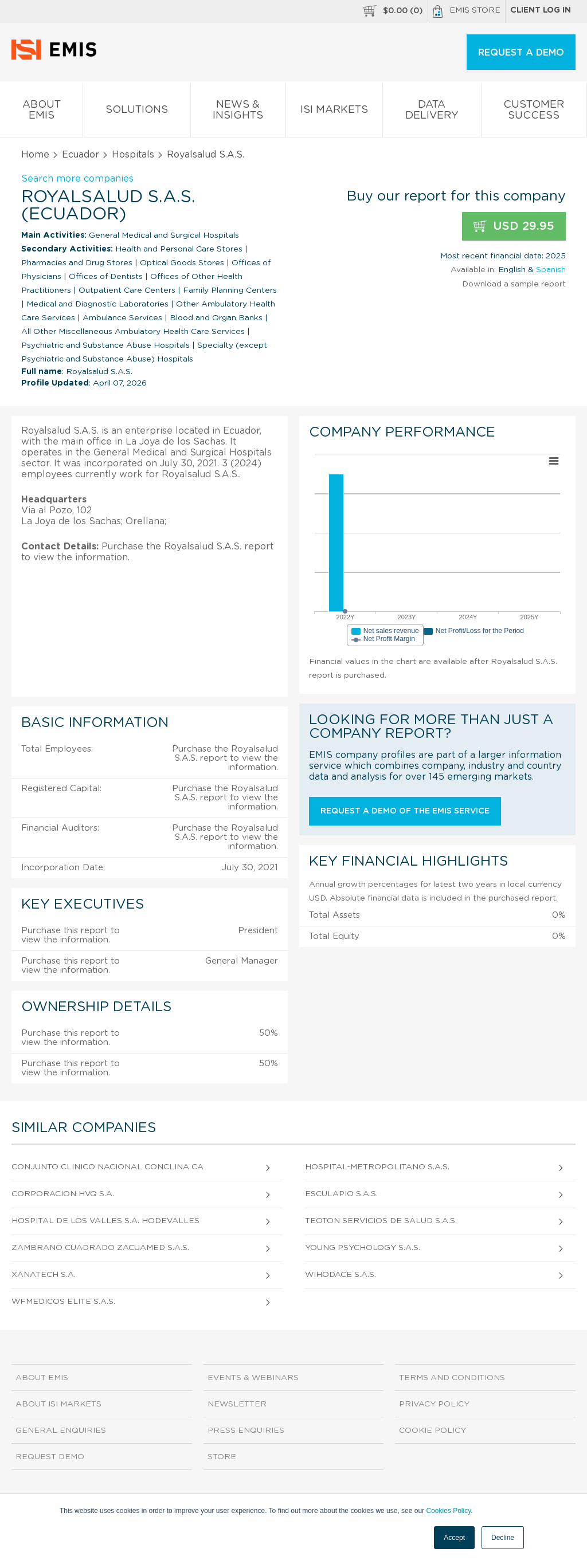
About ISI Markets (58, 1404)
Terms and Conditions (452, 1378)
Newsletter (237, 1404)
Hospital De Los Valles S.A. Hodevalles (105, 1221)
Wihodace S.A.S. (340, 1275)
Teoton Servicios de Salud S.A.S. (381, 1221)
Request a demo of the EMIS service (405, 811)
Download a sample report (514, 284)
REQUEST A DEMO (521, 52)
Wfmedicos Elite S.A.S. (63, 1302)
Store (222, 1457)
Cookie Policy (432, 1431)
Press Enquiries (246, 1431)
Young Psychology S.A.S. (362, 1248)
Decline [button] (502, 1538)
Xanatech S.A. (43, 1275)
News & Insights (238, 112)
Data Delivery (431, 112)
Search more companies (77, 178)
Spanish (551, 270)
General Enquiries (60, 1431)
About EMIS (41, 112)
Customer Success (534, 112)
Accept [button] (454, 1538)
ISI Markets (334, 112)
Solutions (136, 112)
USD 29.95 (513, 227)
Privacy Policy (434, 1404)
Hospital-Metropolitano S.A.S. (377, 1167)
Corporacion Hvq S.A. (62, 1194)
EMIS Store (466, 11)
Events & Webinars (253, 1378)
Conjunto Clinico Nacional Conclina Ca (107, 1167)
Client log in (540, 10)
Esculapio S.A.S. (341, 1194)
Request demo (49, 1457)
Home (35, 154)
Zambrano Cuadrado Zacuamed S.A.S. (100, 1248)
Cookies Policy (448, 1511)
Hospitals (133, 154)
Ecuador (80, 154)
